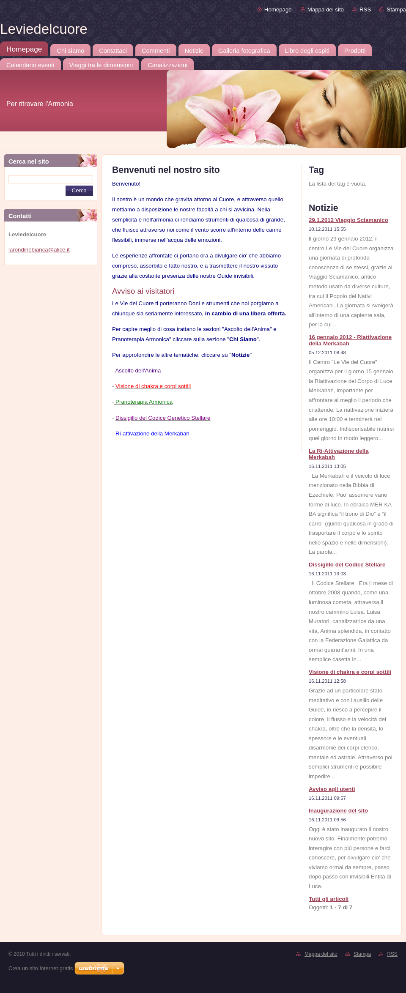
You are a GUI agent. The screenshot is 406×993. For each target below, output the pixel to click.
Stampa (396, 9)
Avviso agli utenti (332, 789)
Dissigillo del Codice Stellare (347, 564)
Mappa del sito (325, 9)
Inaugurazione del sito (338, 810)
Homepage (278, 9)
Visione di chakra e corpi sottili (350, 672)
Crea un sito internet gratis (40, 968)
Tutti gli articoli (328, 899)
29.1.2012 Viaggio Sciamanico (348, 220)
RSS (365, 9)
